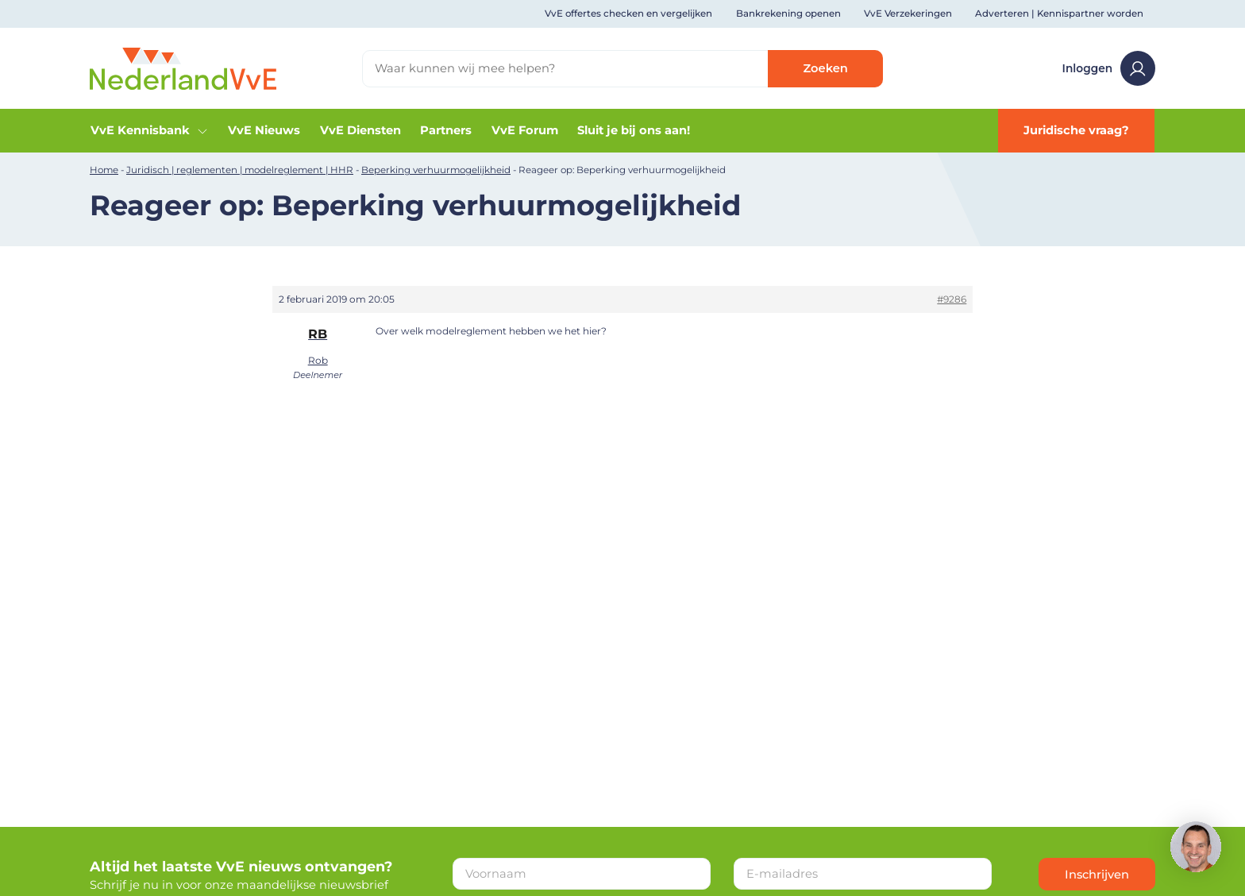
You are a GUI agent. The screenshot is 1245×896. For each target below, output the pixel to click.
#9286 (951, 299)
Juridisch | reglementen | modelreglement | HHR (239, 170)
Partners (446, 130)
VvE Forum (524, 130)
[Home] (183, 67)
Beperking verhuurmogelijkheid (436, 170)
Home (104, 170)
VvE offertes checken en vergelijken (628, 13)
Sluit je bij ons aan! (633, 130)
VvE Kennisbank (150, 130)
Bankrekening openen (788, 13)
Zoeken (826, 68)
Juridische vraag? (1076, 130)
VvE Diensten (360, 130)
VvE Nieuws (264, 130)
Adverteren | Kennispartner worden (1059, 13)
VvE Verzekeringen (908, 13)
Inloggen (1108, 68)
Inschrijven (1097, 874)
